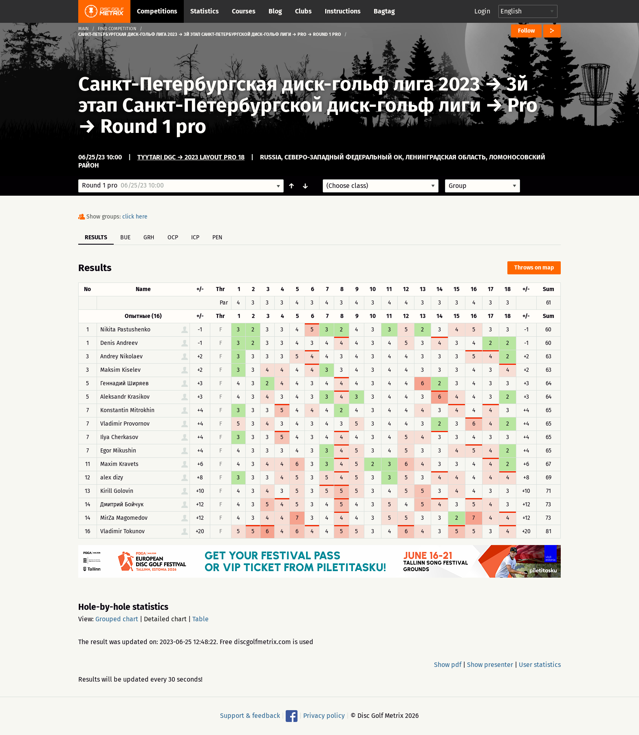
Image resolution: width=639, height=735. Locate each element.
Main (83, 28)
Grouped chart (116, 619)
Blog (275, 11)
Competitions (157, 11)
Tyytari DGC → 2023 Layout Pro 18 (191, 157)
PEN (217, 237)
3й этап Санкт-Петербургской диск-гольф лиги (303, 94)
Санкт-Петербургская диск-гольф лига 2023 (279, 84)
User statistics (540, 665)
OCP (172, 237)
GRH (148, 237)
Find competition (117, 28)
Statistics (204, 11)
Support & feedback (250, 716)
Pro (522, 105)
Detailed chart (165, 619)
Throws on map (534, 267)
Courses (244, 11)
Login (482, 11)
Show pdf (447, 665)
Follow (526, 30)
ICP (195, 237)
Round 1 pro (153, 126)
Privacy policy (324, 716)
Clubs (303, 11)
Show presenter (490, 665)
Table (200, 619)
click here (135, 216)
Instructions (343, 11)
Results (96, 237)
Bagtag (384, 11)
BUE (125, 237)
